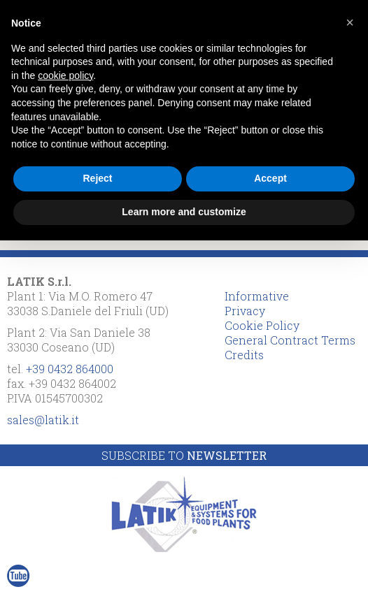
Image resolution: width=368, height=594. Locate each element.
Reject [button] (97, 178)
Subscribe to (184, 455)
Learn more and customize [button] (184, 211)
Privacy (245, 310)
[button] (350, 22)
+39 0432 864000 (69, 368)
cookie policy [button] (65, 75)
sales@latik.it (43, 419)
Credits (244, 354)
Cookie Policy (262, 325)
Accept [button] (270, 178)
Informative (257, 296)
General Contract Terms (290, 340)
